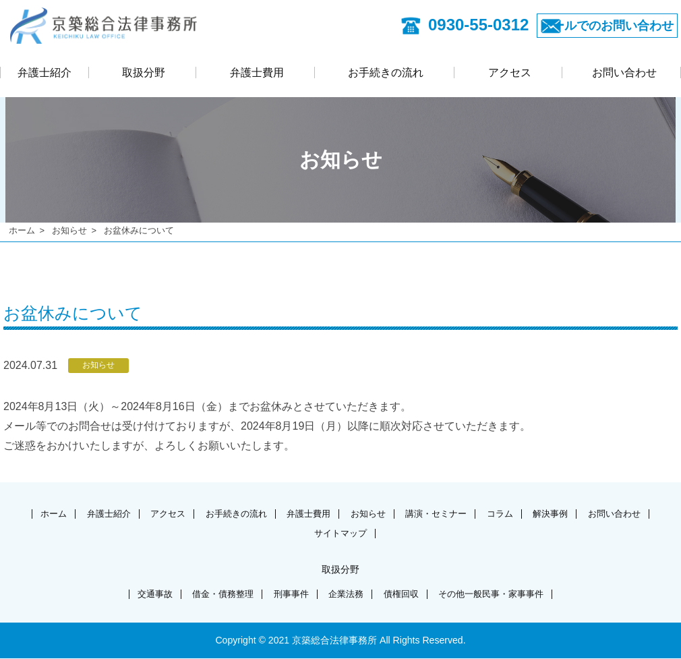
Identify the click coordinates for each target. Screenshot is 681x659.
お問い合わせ (624, 74)
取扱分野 (143, 74)
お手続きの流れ (385, 74)
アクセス (509, 74)
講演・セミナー (486, 513)
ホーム (22, 230)
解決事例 (612, 513)
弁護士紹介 (44, 74)
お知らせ (69, 230)
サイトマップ (380, 532)
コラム (556, 513)
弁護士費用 (257, 74)
